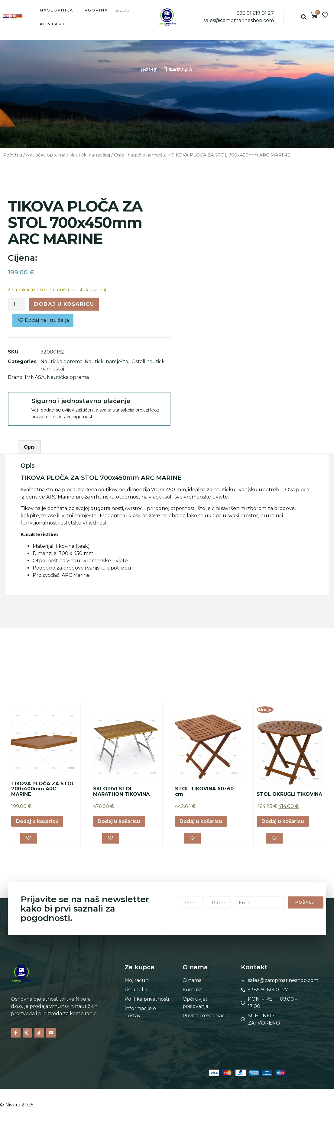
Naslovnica (56, 10)
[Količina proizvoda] (16, 304)
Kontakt (53, 23)
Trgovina (94, 10)
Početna (12, 155)
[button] (304, 17)
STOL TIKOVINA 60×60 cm (204, 792)
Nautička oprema (45, 155)
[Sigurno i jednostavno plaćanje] (19, 404)
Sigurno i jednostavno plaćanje (80, 401)
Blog (122, 10)
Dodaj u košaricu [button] (38, 822)
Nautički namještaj (89, 155)
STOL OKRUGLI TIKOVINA (289, 794)
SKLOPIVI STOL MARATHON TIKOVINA (121, 792)
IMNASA (35, 377)
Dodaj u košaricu (65, 304)
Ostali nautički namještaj (140, 155)
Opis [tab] (29, 447)
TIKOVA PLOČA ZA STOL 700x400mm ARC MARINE (43, 789)
